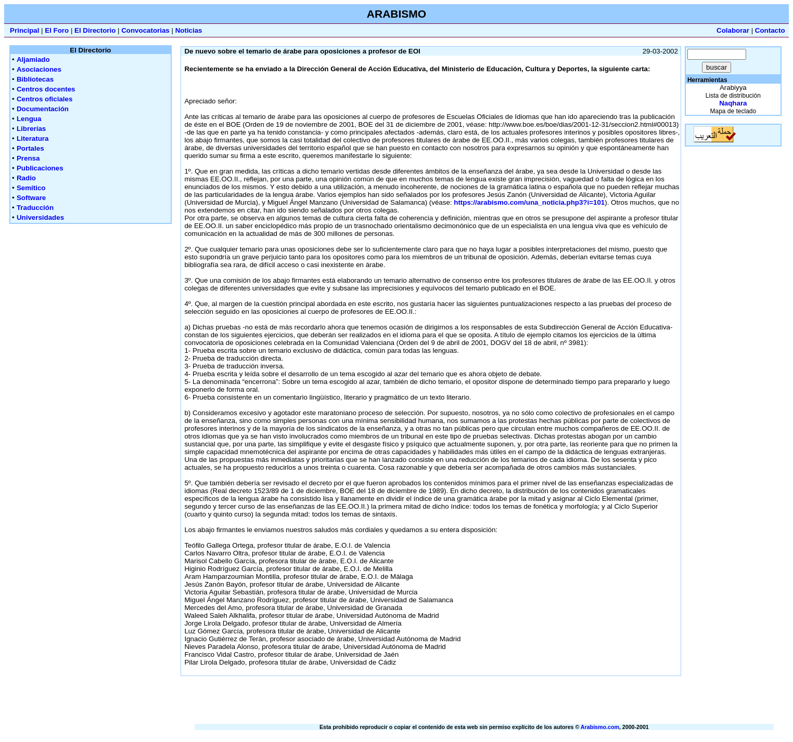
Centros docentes (46, 89)
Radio (26, 178)
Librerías (31, 128)
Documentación (43, 109)
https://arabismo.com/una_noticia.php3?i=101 (529, 202)
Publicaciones (40, 168)
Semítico (31, 188)
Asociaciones (39, 69)
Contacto (770, 30)
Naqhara (733, 103)
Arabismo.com (600, 727)
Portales (30, 148)
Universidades (40, 217)
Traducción (35, 207)
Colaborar (733, 30)
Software (31, 198)
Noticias (188, 30)
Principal (24, 30)
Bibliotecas (35, 79)
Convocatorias (145, 30)
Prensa (28, 158)
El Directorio (95, 30)
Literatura (32, 138)
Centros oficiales (44, 99)
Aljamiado (33, 59)
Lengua (29, 119)
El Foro (57, 30)
